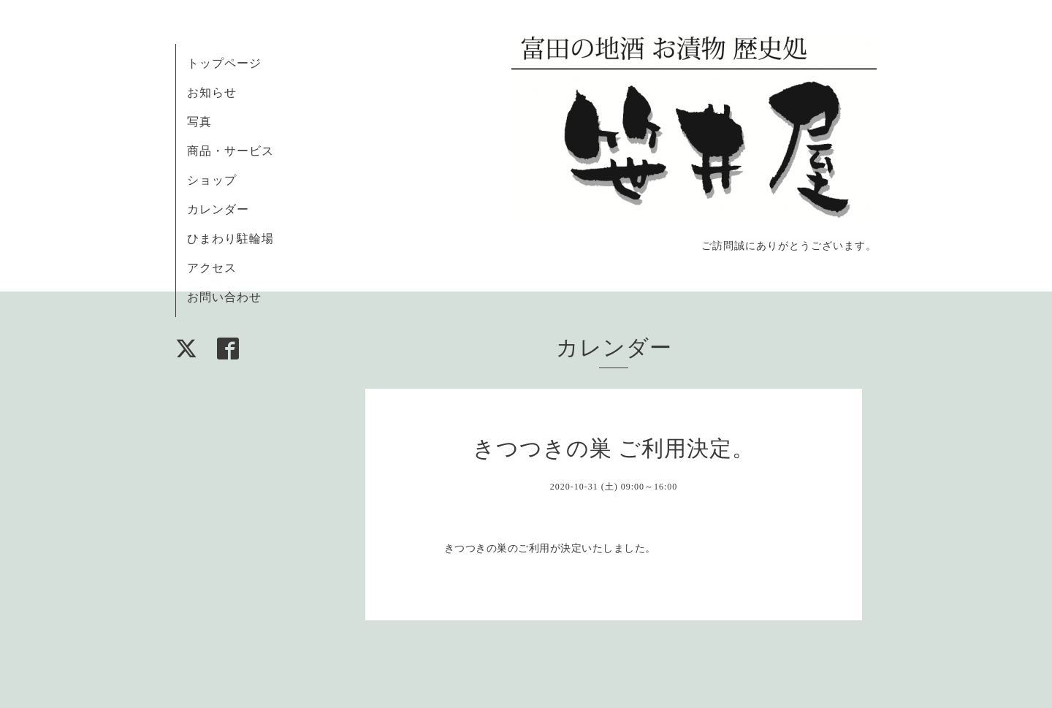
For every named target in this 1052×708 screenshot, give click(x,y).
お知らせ (212, 92)
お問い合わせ (224, 297)
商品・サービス (230, 151)
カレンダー (218, 209)
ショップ (212, 180)
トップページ (224, 63)
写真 (199, 121)
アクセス (212, 268)
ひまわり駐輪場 (230, 238)
